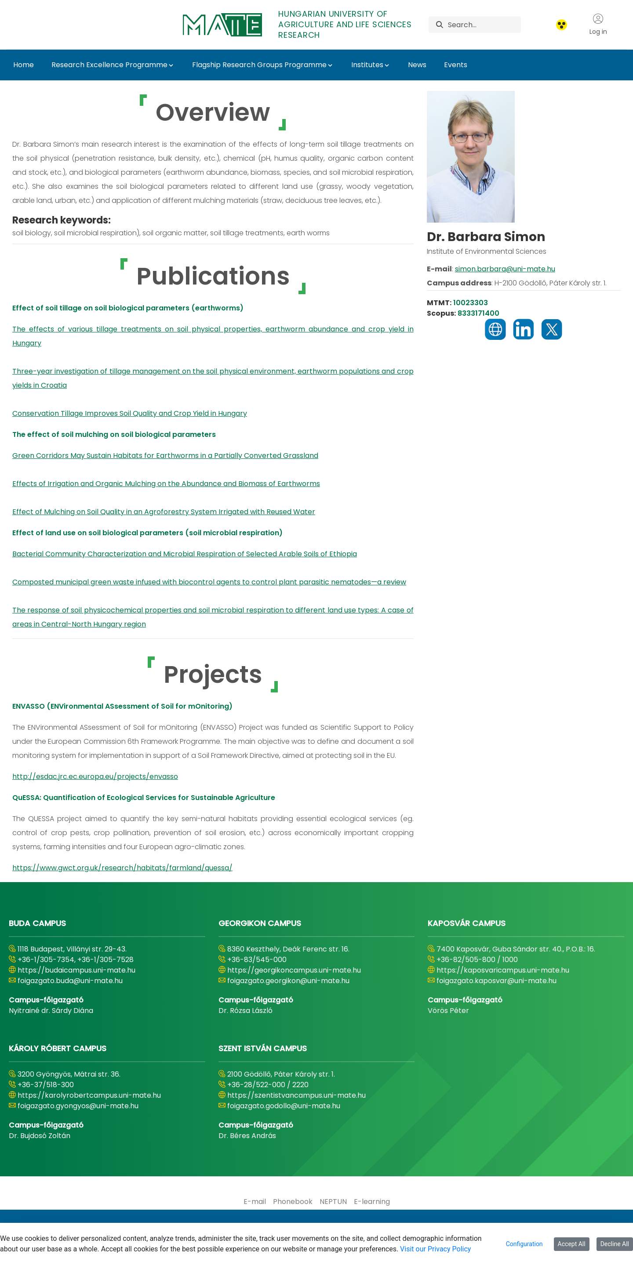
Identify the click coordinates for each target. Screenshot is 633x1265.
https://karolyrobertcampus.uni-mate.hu (89, 1095)
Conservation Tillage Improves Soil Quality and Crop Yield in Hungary (129, 413)
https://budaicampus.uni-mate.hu (76, 970)
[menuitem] (254, 1202)
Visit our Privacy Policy (435, 1249)
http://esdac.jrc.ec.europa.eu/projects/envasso (95, 776)
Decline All (614, 1243)
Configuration (524, 1243)
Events (455, 65)
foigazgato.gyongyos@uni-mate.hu (78, 1106)
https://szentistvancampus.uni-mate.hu (296, 1095)
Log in (598, 24)
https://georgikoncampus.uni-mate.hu (294, 970)
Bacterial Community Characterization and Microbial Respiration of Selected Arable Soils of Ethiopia (184, 554)
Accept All (572, 1243)
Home (23, 65)
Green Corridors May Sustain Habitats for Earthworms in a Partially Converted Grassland (165, 455)
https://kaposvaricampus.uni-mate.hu (503, 970)
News (417, 65)
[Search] (484, 24)
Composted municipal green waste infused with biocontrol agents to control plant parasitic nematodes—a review (209, 582)
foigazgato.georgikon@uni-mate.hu (288, 981)
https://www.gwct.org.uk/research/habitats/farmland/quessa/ (122, 868)
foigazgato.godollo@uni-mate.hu (283, 1106)
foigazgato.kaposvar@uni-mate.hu (497, 981)
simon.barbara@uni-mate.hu (505, 269)
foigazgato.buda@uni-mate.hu (70, 981)
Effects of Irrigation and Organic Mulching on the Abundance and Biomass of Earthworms (166, 484)
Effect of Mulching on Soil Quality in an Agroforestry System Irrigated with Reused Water (163, 512)
